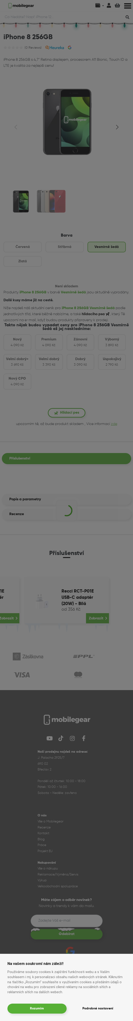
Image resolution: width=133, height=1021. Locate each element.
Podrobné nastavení (97, 1008)
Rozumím (37, 1008)
